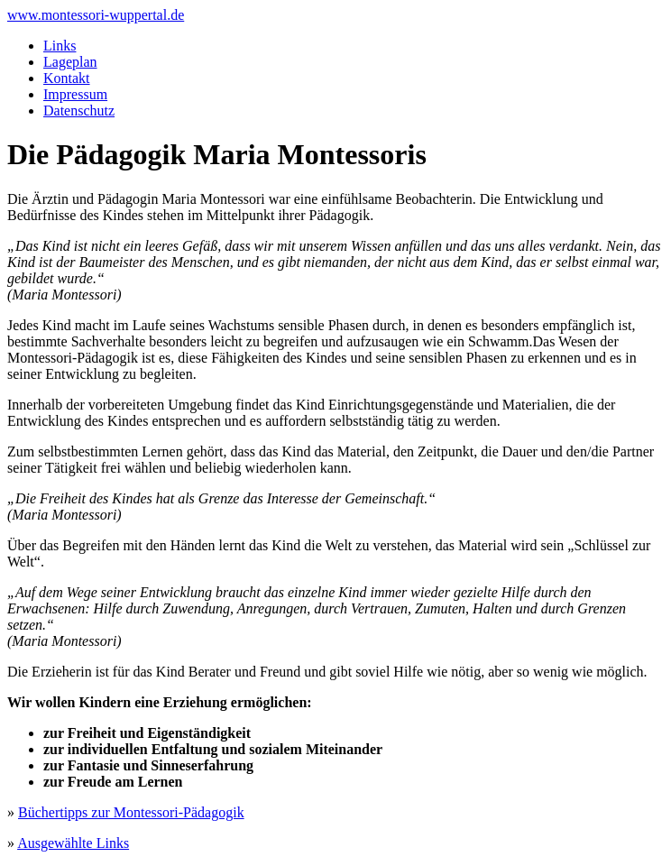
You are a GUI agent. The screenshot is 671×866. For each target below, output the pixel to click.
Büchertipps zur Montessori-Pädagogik (131, 812)
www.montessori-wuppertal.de (95, 15)
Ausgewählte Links (73, 843)
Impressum (75, 94)
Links (59, 45)
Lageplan (70, 61)
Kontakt (66, 78)
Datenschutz (79, 110)
